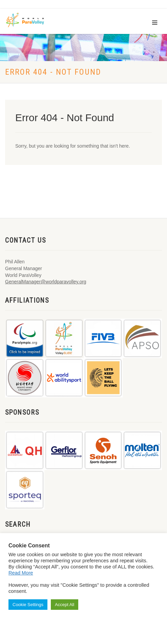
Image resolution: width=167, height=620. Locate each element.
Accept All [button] (64, 604)
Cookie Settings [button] (28, 604)
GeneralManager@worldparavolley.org (45, 281)
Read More (20, 573)
